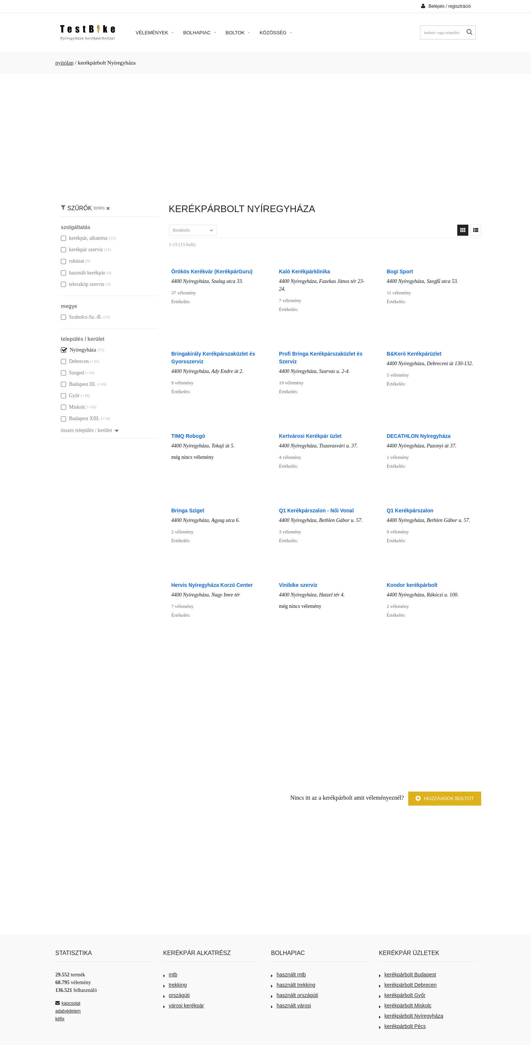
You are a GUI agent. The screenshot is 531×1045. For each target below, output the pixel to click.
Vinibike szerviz (298, 585)
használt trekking (293, 985)
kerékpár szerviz (82, 249)
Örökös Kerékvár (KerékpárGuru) (212, 271)
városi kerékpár (183, 1005)
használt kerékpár (83, 273)
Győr (70, 395)
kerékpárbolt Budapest (407, 974)
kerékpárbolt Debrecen (408, 985)
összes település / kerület (90, 430)
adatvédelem (68, 1011)
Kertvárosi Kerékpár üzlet (310, 436)
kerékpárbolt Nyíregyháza (411, 1016)
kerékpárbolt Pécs (402, 1026)
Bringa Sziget (187, 510)
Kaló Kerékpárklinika (304, 271)
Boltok (238, 33)
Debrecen (75, 361)
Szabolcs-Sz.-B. (81, 317)
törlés (102, 208)
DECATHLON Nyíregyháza (419, 436)
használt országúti (294, 995)
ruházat (72, 261)
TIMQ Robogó (188, 436)
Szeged (72, 373)
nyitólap (64, 63)
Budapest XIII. (80, 418)
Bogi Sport (400, 271)
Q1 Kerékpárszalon (410, 510)
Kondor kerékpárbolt (412, 585)
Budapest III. (78, 384)
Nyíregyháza (78, 350)
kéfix (60, 1018)
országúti (176, 995)
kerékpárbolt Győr (402, 995)
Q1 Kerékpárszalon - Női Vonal (316, 510)
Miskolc (73, 407)
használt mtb (288, 974)
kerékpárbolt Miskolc (405, 1005)
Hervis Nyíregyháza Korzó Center (212, 585)
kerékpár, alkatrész (84, 238)
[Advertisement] (265, 135)
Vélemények (155, 33)
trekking (175, 985)
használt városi (291, 1005)
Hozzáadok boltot (445, 798)
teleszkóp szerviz (82, 284)
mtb (170, 974)
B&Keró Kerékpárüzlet (414, 354)
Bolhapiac (199, 33)
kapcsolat (67, 1003)
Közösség (276, 33)
